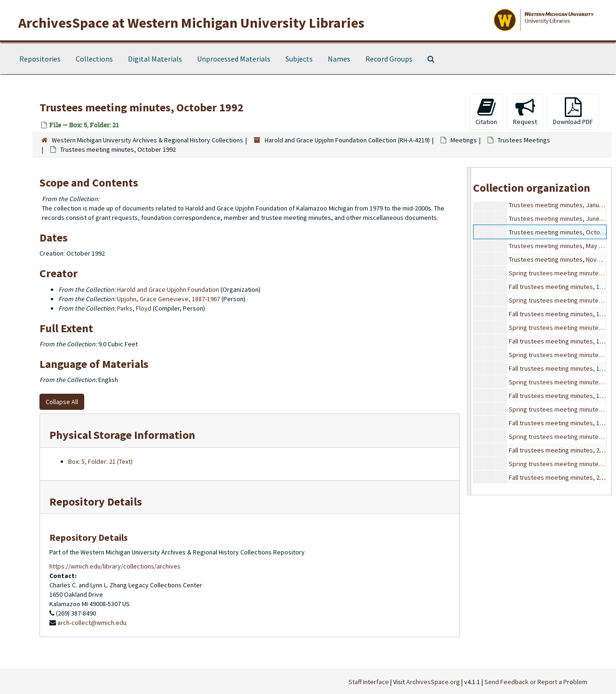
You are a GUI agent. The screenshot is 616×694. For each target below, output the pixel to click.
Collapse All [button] (62, 402)
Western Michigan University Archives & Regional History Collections (147, 140)
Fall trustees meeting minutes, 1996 (559, 341)
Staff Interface (368, 682)
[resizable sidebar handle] (469, 331)
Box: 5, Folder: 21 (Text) (100, 461)
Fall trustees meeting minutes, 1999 (559, 423)
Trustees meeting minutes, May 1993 (560, 246)
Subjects (299, 58)
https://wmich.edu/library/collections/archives (115, 566)
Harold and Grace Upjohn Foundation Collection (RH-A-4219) (347, 140)
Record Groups (388, 58)
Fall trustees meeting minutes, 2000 (559, 450)
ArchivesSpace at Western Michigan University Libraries (191, 22)
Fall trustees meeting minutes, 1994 (559, 286)
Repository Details (95, 501)
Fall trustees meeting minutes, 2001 (559, 477)
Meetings (463, 140)
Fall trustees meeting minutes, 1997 (559, 368)
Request (525, 111)
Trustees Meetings (524, 140)
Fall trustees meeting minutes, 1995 (559, 314)
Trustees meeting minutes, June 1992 (561, 218)
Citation (486, 111)
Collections (94, 58)
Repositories (40, 58)
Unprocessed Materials (233, 58)
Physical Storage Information (122, 435)
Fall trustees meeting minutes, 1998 (559, 395)
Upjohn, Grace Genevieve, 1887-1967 (168, 299)
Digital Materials (155, 58)
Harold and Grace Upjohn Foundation (168, 289)
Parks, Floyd (134, 308)
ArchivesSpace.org (433, 682)
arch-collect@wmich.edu (91, 622)
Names (339, 58)
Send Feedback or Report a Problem (535, 682)
